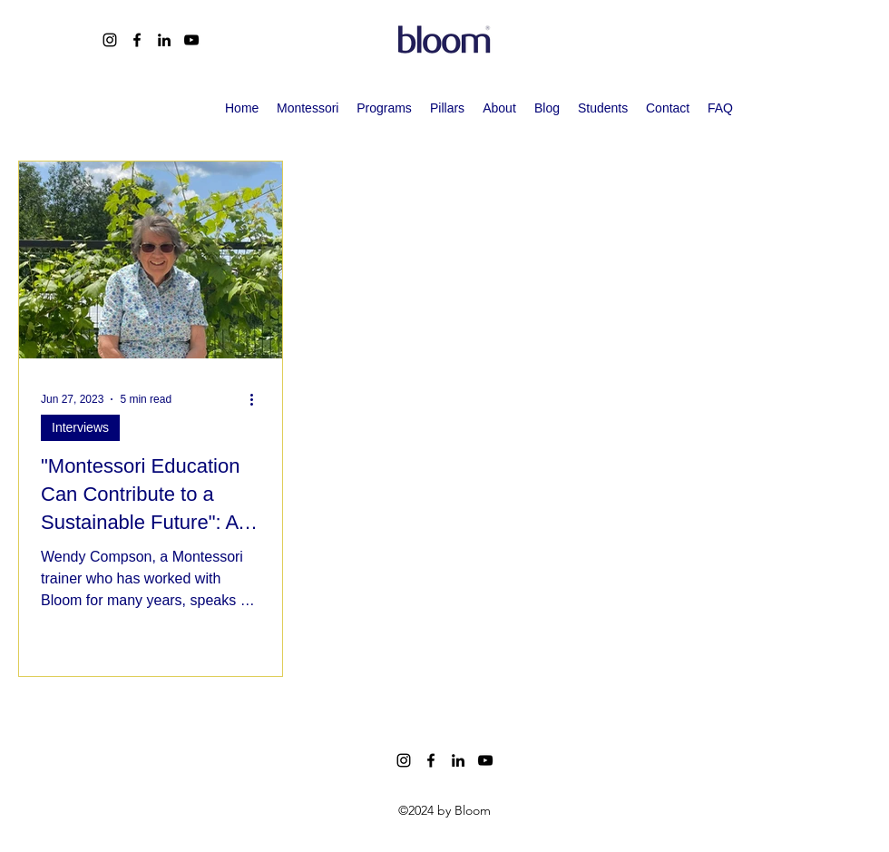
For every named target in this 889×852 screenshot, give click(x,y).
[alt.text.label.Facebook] (137, 40)
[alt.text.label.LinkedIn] (164, 40)
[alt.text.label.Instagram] (110, 40)
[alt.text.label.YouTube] (191, 40)
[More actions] (258, 399)
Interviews (80, 427)
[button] (384, 108)
